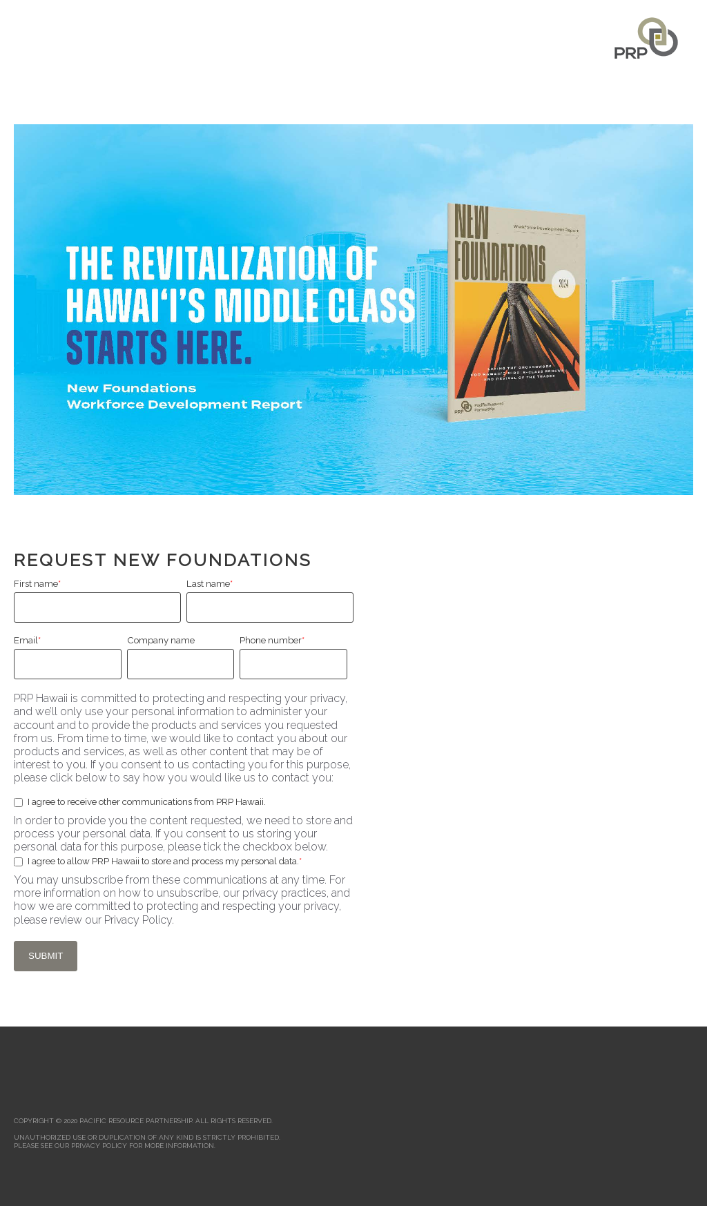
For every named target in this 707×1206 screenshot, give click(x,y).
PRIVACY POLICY (99, 1145)
